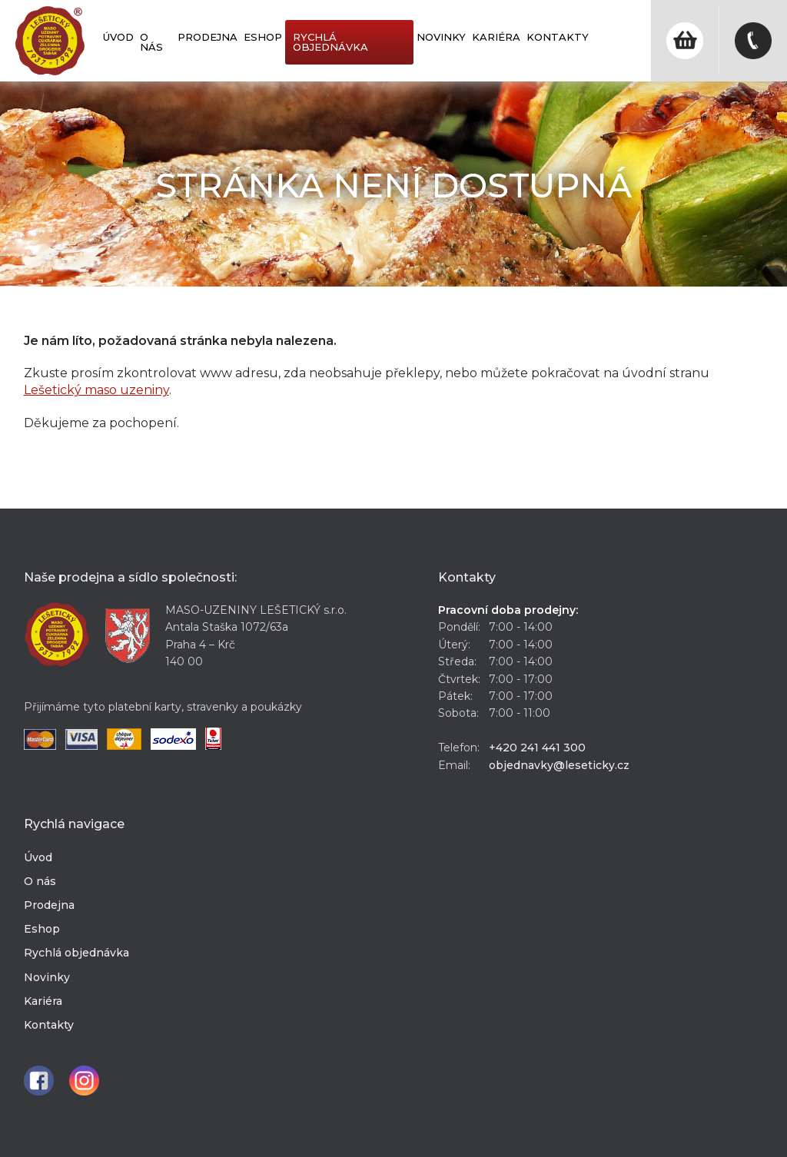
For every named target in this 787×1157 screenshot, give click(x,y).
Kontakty (557, 37)
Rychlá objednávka (330, 42)
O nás (151, 42)
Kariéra (496, 37)
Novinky (441, 37)
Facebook (39, 1081)
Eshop (263, 37)
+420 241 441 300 (537, 747)
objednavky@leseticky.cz (559, 765)
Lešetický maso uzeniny (96, 390)
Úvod (118, 37)
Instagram (84, 1081)
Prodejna (207, 37)
